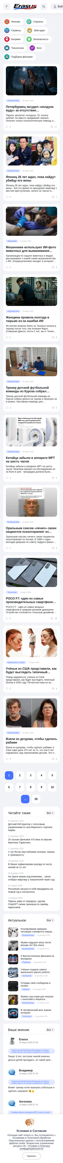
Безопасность (37, 39)
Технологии (14, 48)
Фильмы (12, 21)
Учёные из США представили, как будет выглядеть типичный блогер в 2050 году (31, 670)
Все (50, 813)
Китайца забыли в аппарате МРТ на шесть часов (30, 459)
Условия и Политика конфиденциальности (35, 1147)
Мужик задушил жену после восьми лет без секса (36, 943)
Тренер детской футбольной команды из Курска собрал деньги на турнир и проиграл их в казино (31, 389)
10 (52, 787)
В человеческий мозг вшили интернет (36, 1011)
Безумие (12, 39)
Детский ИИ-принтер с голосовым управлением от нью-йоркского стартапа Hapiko (30, 827)
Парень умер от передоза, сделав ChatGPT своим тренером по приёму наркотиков (28, 904)
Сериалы (34, 21)
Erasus (23, 1039)
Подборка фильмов (18, 56)
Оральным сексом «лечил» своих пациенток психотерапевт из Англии (31, 530)
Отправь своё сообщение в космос (35, 984)
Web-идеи (36, 30)
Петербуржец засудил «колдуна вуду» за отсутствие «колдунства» (29, 108)
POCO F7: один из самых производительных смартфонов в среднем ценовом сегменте (30, 600)
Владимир (26, 1070)
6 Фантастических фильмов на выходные (37, 957)
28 (36, 799)
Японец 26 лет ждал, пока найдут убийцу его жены (31, 178)
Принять (31, 1156)
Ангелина (25, 1101)
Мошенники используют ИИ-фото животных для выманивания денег (31, 249)
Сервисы (12, 30)
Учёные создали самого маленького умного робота (35, 971)
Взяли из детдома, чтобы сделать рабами (31, 740)
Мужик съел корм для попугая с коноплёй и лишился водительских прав (37, 998)
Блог (36, 48)
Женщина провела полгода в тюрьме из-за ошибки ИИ (27, 319)
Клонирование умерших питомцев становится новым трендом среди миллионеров (36, 930)
